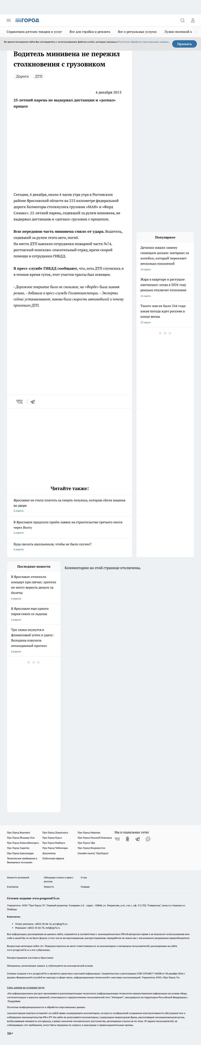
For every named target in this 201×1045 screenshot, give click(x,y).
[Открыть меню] (9, 20)
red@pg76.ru (52, 927)
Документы (49, 853)
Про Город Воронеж (18, 832)
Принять (184, 44)
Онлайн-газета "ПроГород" (93, 853)
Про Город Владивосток (91, 847)
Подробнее (14, 1001)
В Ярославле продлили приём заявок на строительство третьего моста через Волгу (70, 527)
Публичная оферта (53, 858)
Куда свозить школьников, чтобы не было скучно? (70, 547)
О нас (84, 877)
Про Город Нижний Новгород (95, 837)
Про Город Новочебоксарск (23, 842)
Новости (49, 886)
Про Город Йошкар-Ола (21, 837)
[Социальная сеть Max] (148, 839)
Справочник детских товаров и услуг (34, 32)
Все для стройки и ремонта (90, 32)
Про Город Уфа (86, 842)
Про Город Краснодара (20, 853)
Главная (85, 886)
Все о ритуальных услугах (137, 32)
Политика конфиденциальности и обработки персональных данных (46, 1007)
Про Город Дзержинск (55, 832)
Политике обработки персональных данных (143, 41)
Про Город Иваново (89, 832)
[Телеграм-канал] (138, 839)
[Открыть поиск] (182, 20)
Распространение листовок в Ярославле (30, 957)
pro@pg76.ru (60, 923)
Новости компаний (18, 877)
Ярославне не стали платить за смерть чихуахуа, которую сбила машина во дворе (70, 505)
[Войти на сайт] (193, 20)
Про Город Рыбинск (53, 842)
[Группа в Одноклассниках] (127, 839)
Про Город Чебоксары (55, 847)
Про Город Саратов (18, 847)
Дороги (22, 76)
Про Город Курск (52, 837)
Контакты (12, 886)
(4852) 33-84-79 (35, 927)
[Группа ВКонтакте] (117, 839)
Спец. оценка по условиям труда (25, 987)
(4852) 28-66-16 (43, 923)
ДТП (38, 76)
